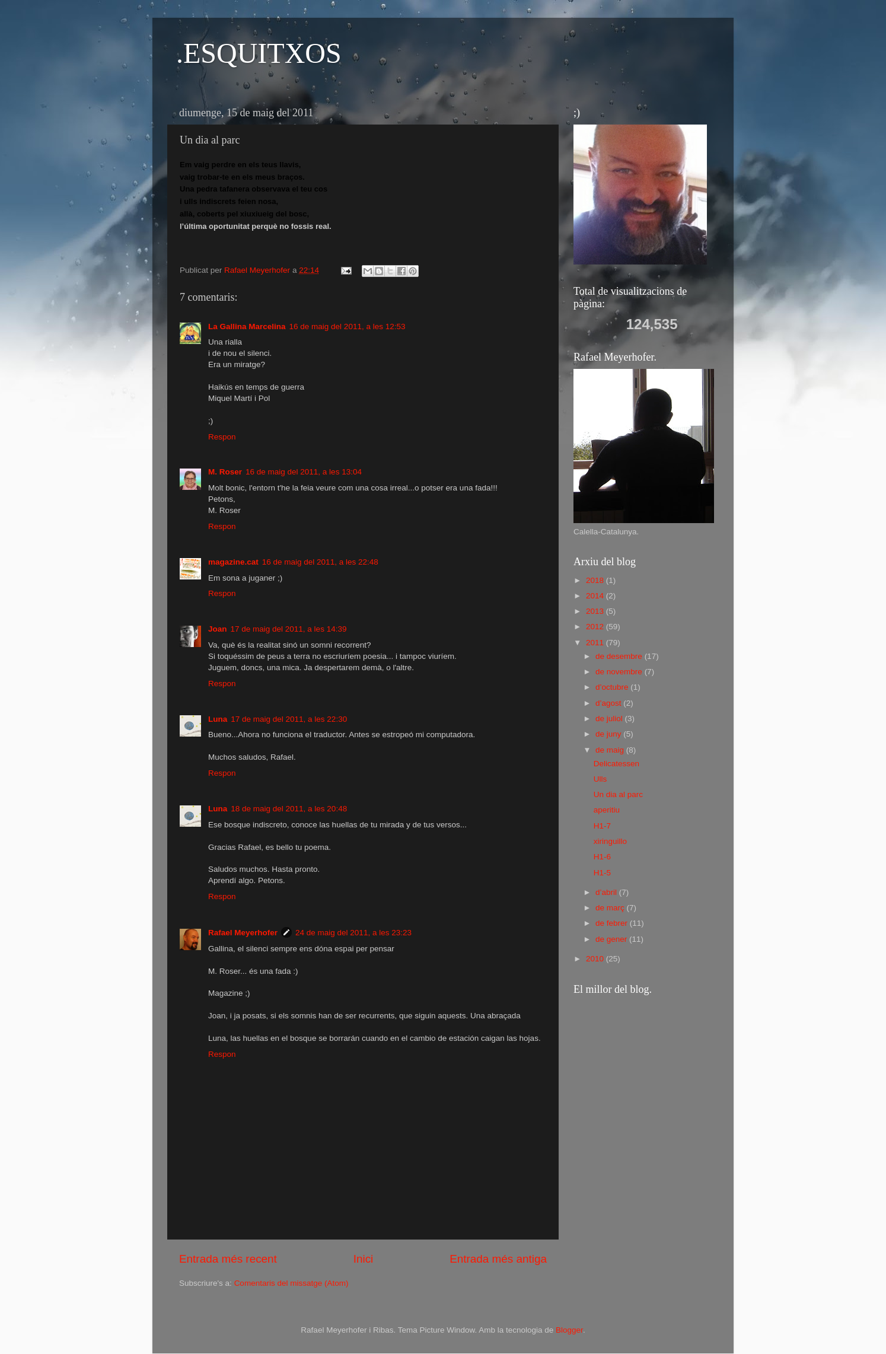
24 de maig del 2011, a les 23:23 (353, 932)
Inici (363, 1259)
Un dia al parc (618, 794)
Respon (222, 436)
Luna (217, 719)
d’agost (609, 703)
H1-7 (602, 825)
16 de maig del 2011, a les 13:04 (304, 471)
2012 (596, 626)
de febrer (612, 923)
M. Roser (225, 471)
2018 (596, 580)
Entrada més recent (228, 1259)
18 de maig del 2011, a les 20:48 (289, 808)
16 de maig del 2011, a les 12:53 (347, 326)
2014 (596, 595)
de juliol (610, 718)
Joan (217, 629)
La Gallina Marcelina (247, 326)
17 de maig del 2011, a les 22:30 (289, 719)
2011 (596, 642)
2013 (596, 611)
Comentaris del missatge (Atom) (291, 1283)
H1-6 (602, 856)
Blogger (569, 1330)
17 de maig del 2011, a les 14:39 (289, 629)
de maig (610, 750)
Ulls (600, 779)
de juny (609, 733)
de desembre (620, 656)
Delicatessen (616, 763)
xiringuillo (610, 841)
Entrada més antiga (498, 1259)
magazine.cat (233, 561)
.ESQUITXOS (259, 53)
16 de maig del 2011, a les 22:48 (320, 561)
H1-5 (602, 872)
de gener (612, 939)
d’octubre (612, 687)
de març (611, 907)
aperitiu (607, 809)
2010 (596, 958)
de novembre (620, 671)
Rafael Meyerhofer (243, 932)
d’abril (607, 892)
